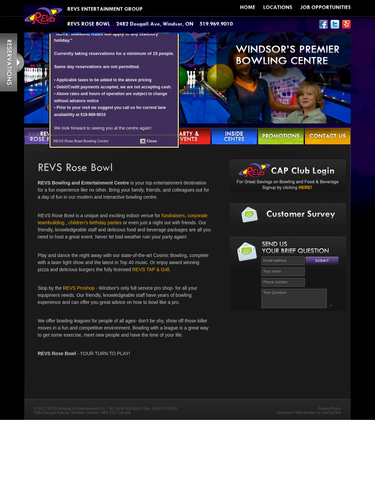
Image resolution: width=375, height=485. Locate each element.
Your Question (297, 298)
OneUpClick (331, 412)
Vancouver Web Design (296, 412)
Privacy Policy (329, 408)
